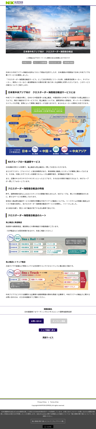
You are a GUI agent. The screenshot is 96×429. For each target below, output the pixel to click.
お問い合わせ (36, 321)
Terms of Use (54, 402)
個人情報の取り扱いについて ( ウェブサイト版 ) (48, 421)
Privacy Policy (42, 402)
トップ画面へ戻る (48, 330)
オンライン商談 (59, 321)
